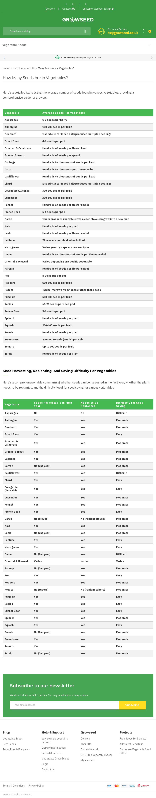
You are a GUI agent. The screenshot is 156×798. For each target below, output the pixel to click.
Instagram (86, 4)
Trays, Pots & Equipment (16, 749)
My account (87, 760)
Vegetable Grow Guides (55, 758)
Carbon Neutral (89, 749)
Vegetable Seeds (13, 738)
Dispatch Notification (54, 747)
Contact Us (48, 769)
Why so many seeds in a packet (55, 740)
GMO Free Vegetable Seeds (97, 755)
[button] (151, 58)
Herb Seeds (9, 744)
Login (45, 764)
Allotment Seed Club (131, 744)
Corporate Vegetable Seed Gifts (135, 751)
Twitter (73, 4)
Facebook (66, 4)
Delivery (85, 738)
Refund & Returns (51, 753)
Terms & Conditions (14, 785)
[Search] (47, 31)
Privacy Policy (36, 785)
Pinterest (79, 4)
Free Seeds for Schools (133, 738)
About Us (86, 744)
